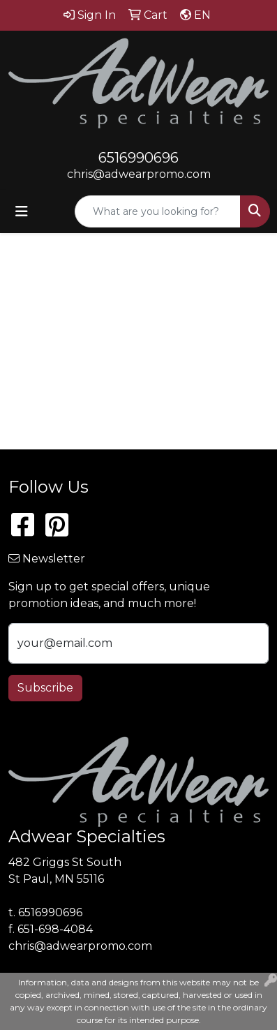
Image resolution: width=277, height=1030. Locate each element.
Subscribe (45, 687)
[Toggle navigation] (21, 211)
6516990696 (138, 157)
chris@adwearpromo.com (139, 174)
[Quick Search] (158, 211)
